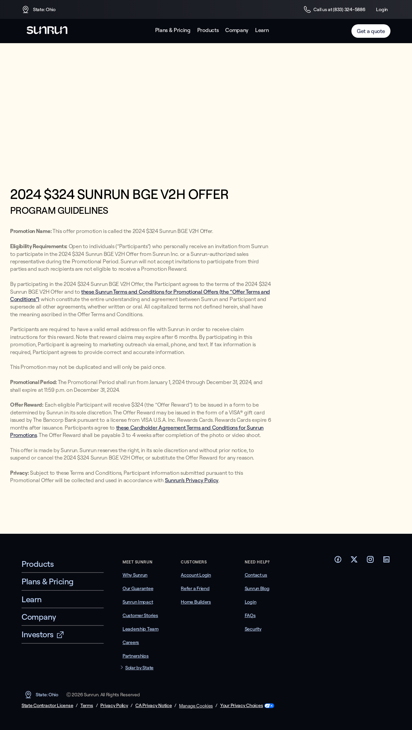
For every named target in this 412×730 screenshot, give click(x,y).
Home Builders (196, 602)
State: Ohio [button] (39, 9)
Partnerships (136, 656)
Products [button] (207, 30)
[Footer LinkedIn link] (386, 561)
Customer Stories (140, 615)
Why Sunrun (135, 575)
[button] (143, 667)
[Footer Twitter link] (354, 561)
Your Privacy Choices (241, 705)
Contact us (256, 575)
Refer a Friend (195, 588)
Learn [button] (262, 30)
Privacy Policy (114, 705)
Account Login (196, 575)
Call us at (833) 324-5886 (334, 9)
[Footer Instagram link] (370, 561)
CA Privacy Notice (153, 705)
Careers (131, 642)
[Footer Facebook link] (338, 561)
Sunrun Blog (257, 588)
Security (253, 629)
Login (382, 9)
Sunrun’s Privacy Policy (192, 480)
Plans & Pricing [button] (173, 30)
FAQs (250, 615)
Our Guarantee (138, 588)
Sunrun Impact (138, 602)
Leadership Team (141, 629)
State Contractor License (47, 705)
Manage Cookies (196, 705)
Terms (86, 705)
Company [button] (236, 30)
